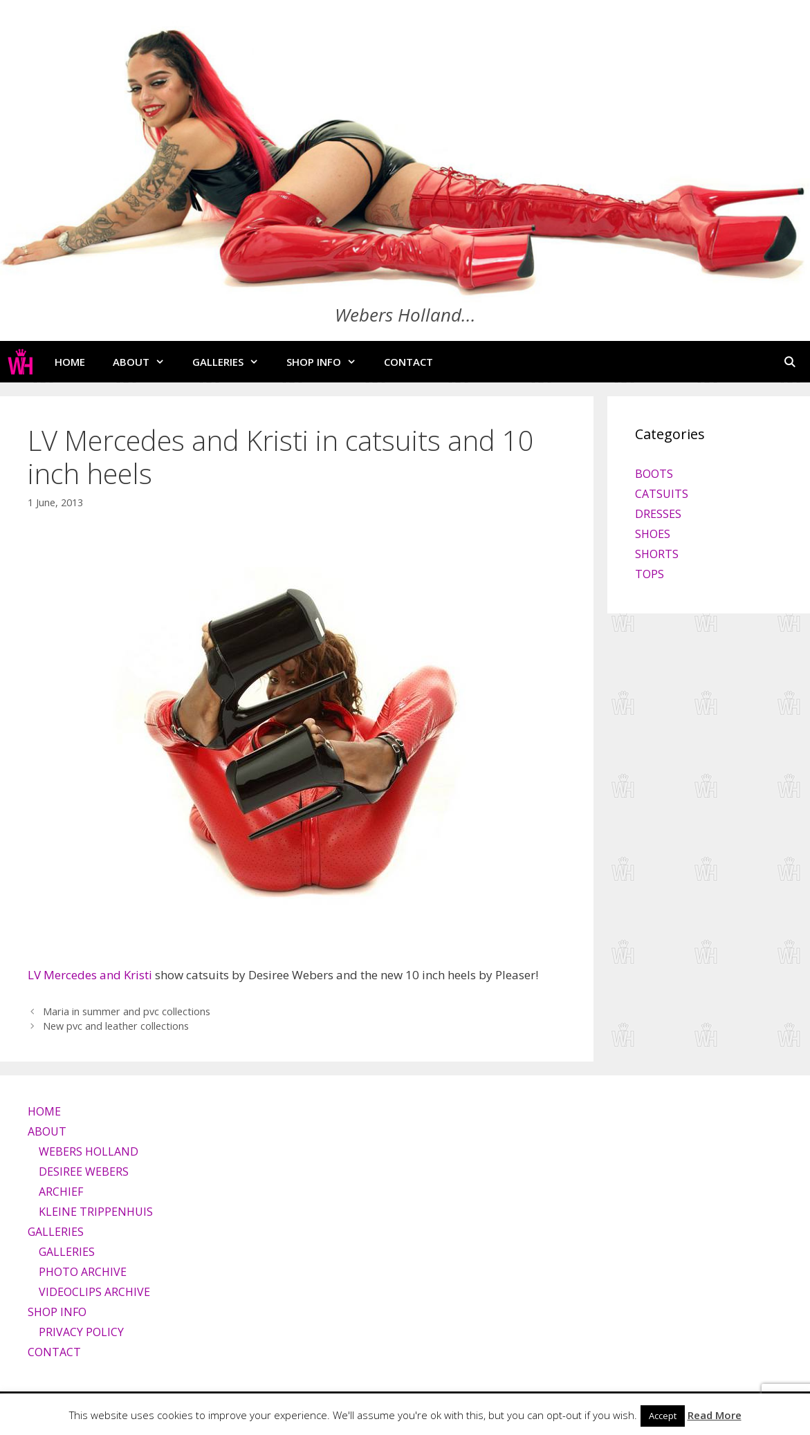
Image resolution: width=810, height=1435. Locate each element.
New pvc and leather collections (116, 1026)
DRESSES (658, 513)
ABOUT (145, 361)
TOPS (649, 574)
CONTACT (408, 362)
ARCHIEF (61, 1191)
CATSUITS (661, 493)
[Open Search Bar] (789, 361)
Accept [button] (662, 1415)
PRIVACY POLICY (81, 1332)
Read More (715, 1415)
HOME (70, 362)
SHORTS (657, 554)
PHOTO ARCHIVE (83, 1271)
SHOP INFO (328, 361)
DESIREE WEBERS (84, 1171)
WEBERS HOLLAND (88, 1151)
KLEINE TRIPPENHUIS (96, 1211)
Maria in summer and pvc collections (126, 1011)
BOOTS (654, 473)
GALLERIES (232, 361)
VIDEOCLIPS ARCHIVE (94, 1291)
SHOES (652, 533)
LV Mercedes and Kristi (90, 975)
